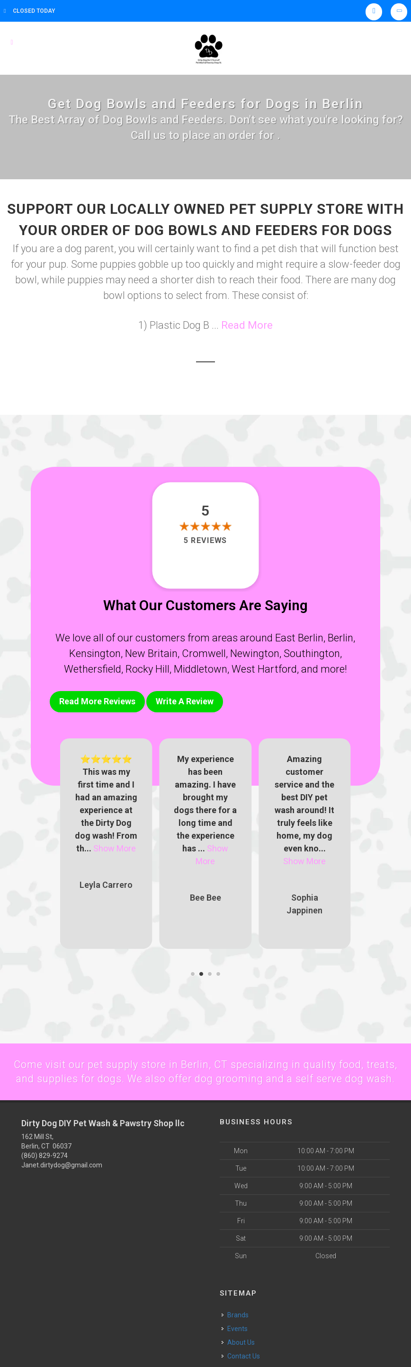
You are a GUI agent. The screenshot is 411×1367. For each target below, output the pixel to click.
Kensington (95, 653)
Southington (312, 653)
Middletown (200, 669)
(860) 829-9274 (44, 1169)
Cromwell (204, 653)
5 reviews (205, 540)
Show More (114, 846)
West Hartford (264, 669)
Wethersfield (92, 669)
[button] (192, 971)
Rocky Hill (147, 669)
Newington (254, 653)
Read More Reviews (97, 701)
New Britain (151, 653)
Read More (247, 325)
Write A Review (185, 701)
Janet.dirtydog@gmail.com (61, 1178)
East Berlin (299, 638)
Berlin (340, 638)
